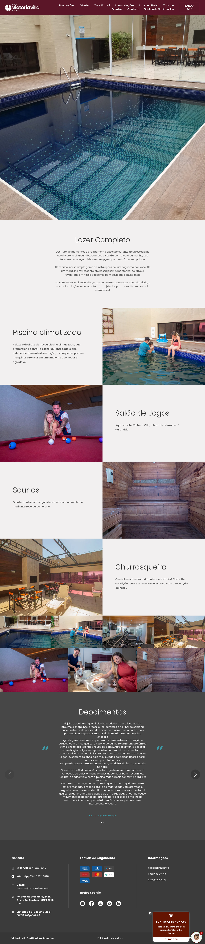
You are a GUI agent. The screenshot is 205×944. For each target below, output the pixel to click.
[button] (195, 774)
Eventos (117, 9)
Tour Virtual (102, 5)
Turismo (168, 5)
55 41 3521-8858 (29, 868)
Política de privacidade (110, 938)
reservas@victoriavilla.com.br (30, 886)
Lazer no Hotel (148, 5)
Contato (133, 9)
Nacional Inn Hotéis (158, 867)
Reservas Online (157, 873)
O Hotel (84, 5)
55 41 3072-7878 (30, 876)
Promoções (66, 5)
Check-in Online (157, 879)
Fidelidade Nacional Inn (159, 9)
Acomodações (124, 5)
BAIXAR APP (189, 7)
